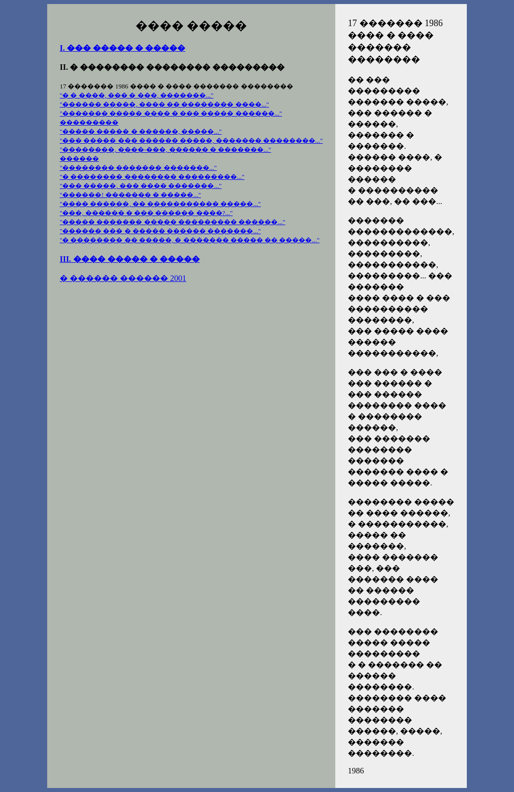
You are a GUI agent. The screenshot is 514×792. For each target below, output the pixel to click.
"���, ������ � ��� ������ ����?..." (146, 213)
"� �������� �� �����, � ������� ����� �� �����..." (190, 240)
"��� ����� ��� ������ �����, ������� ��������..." (191, 140)
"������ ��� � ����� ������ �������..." (160, 231)
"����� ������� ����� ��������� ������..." (172, 222)
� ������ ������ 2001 (123, 278)
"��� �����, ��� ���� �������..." (141, 185)
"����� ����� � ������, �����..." (141, 131)
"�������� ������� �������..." (138, 167)
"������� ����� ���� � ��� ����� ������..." (171, 113)
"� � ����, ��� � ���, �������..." (136, 95)
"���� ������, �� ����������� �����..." (160, 204)
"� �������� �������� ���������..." (152, 176)
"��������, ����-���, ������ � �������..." (165, 149)
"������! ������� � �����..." (130, 195)
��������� (89, 122)
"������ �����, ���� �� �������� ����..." (164, 104)
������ (79, 158)
